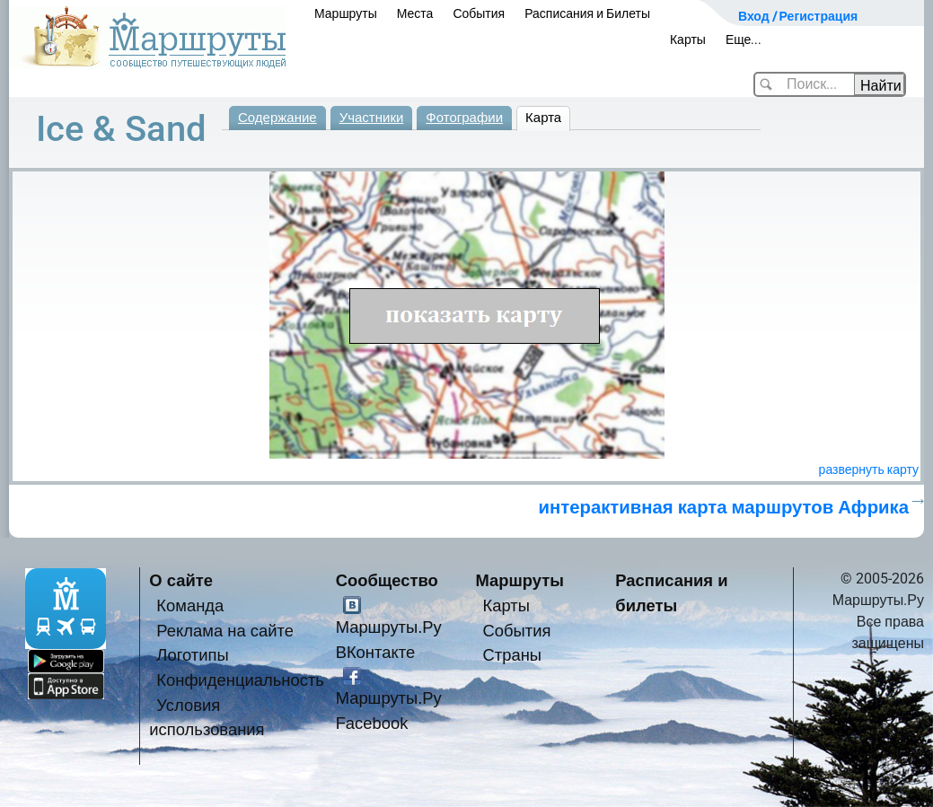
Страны (511, 654)
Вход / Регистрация (798, 16)
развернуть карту (869, 469)
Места (415, 13)
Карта (543, 118)
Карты (688, 39)
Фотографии (464, 118)
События (479, 13)
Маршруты (345, 13)
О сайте (181, 580)
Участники (371, 118)
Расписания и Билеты (587, 13)
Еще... (744, 39)
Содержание (277, 118)
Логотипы (192, 654)
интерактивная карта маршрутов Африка (723, 507)
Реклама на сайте (225, 630)
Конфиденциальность (240, 680)
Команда (190, 605)
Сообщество (387, 580)
